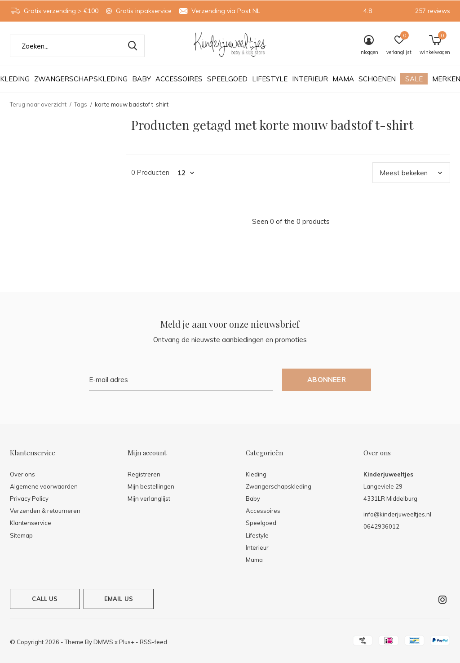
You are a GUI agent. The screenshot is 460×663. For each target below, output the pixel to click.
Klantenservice (30, 522)
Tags (80, 104)
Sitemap (21, 535)
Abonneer (326, 379)
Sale (414, 79)
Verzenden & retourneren (45, 510)
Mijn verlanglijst (149, 498)
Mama (343, 79)
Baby (141, 79)
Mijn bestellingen (151, 486)
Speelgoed (227, 79)
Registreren (144, 474)
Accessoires (179, 79)
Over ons (22, 474)
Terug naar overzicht (38, 104)
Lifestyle (270, 79)
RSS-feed (153, 641)
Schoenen (377, 79)
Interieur (310, 79)
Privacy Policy (29, 498)
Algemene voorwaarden (44, 486)
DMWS (103, 641)
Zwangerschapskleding (81, 79)
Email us (118, 598)
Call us (45, 598)
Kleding (256, 474)
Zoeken (132, 46)
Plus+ (126, 641)
